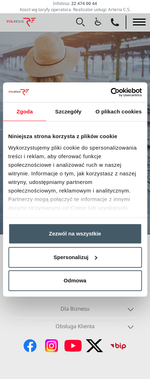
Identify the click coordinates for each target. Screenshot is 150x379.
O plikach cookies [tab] (119, 111)
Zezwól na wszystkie (75, 233)
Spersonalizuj (75, 257)
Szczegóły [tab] (68, 111)
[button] (80, 22)
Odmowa (75, 280)
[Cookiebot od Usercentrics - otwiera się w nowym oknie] (110, 92)
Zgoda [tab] (24, 111)
